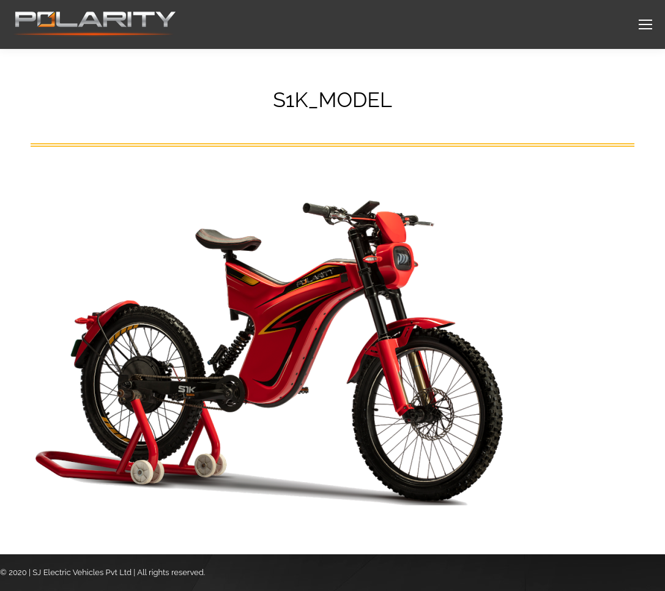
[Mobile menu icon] (645, 24)
